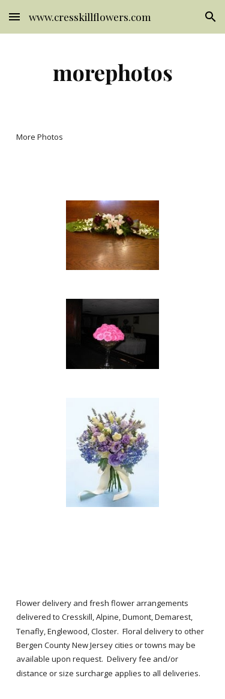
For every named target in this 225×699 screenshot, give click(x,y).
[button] (14, 16)
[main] (112, 72)
